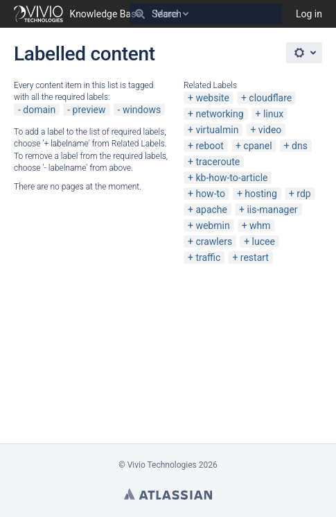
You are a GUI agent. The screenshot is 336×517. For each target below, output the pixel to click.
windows (142, 109)
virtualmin (216, 129)
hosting (261, 193)
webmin (212, 225)
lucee (263, 241)
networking (219, 113)
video (270, 129)
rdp (303, 193)
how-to (210, 193)
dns (300, 145)
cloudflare (270, 97)
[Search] (139, 13)
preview (89, 109)
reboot (209, 145)
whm (260, 225)
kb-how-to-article (231, 177)
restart (254, 257)
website (212, 97)
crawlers (213, 241)
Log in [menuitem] (309, 13)
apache (211, 209)
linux (273, 113)
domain (39, 109)
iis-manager (272, 209)
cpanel (257, 145)
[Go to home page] (77, 14)
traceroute (217, 161)
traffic (207, 257)
